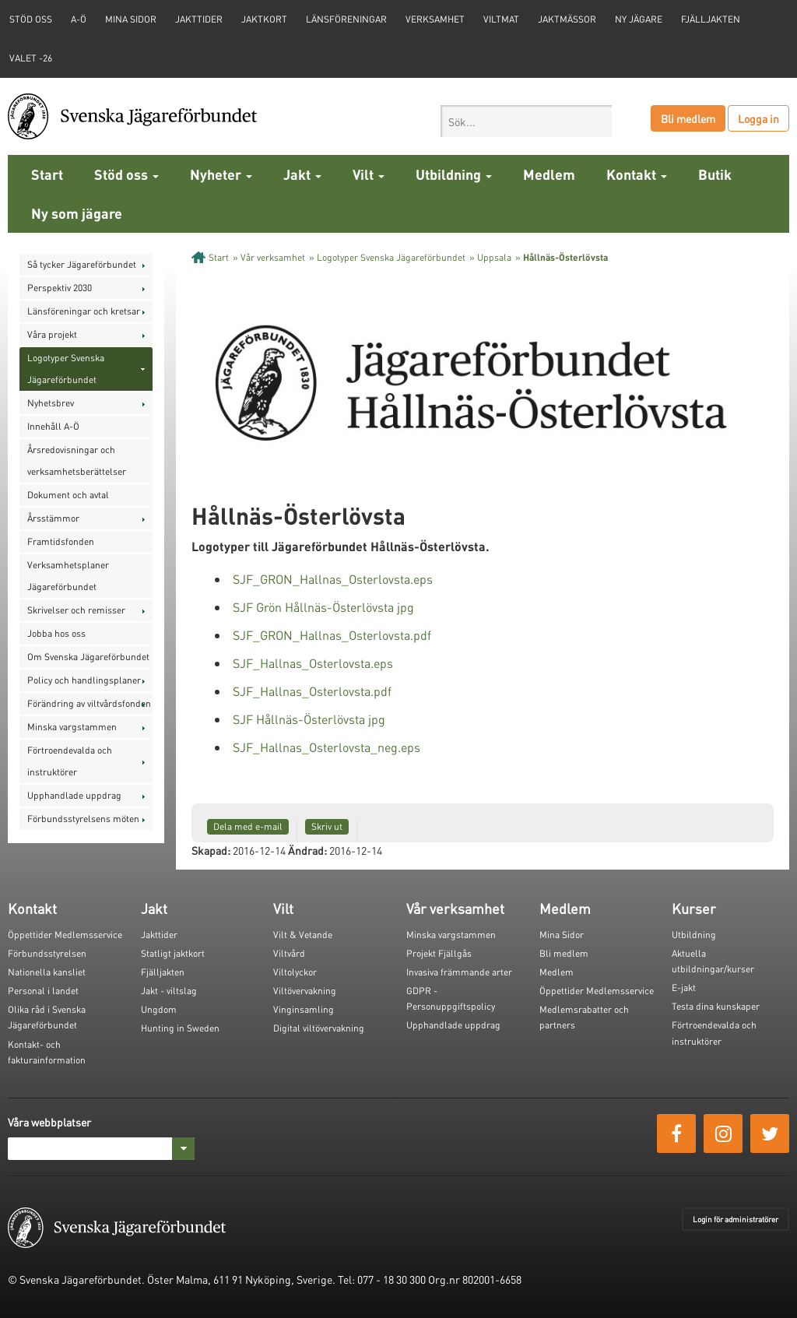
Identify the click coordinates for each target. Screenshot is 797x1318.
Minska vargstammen (72, 727)
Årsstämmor (53, 518)
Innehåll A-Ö (53, 426)
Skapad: (210, 850)
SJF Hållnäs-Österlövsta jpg (309, 719)
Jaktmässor (567, 19)
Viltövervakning (304, 990)
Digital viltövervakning (318, 1028)
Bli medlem (688, 118)
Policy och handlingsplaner (84, 680)
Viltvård (289, 953)
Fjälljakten (710, 19)
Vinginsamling (303, 1009)
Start (47, 174)
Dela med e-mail (248, 826)
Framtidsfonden (60, 541)
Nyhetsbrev (50, 403)
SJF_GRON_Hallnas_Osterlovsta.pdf (332, 635)
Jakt (302, 174)
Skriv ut (326, 826)
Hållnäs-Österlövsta (565, 257)
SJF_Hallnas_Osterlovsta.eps (313, 663)
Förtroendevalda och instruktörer (69, 761)
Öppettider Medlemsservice (65, 934)
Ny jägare (638, 19)
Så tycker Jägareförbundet (81, 264)
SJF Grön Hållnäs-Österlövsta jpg (323, 607)
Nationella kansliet (47, 972)
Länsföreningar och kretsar (83, 311)
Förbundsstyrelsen (47, 953)
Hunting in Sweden (180, 1028)
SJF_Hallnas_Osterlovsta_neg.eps (326, 747)
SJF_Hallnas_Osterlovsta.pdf (312, 691)
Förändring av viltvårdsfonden (89, 703)
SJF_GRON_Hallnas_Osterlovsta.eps (333, 579)
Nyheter (221, 174)
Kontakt (636, 174)
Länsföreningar (346, 19)
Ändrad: (307, 850)
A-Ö (78, 19)
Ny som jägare (76, 213)
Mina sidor (130, 19)
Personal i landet (43, 990)
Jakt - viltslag (169, 990)
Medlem (549, 174)
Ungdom (159, 1009)
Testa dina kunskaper (716, 1006)
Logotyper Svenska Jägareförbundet (65, 368)
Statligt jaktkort (173, 953)
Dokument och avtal (68, 495)
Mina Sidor (561, 934)
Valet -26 (30, 58)
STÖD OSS (30, 19)
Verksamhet (435, 19)
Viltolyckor (295, 972)
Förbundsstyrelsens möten (83, 818)
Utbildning (454, 174)
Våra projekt (52, 334)
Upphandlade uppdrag (74, 795)
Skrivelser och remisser (76, 610)
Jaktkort (264, 19)
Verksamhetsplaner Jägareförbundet (68, 575)
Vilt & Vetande (302, 934)
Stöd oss (126, 174)
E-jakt (684, 987)
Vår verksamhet (273, 257)
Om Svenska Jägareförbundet (88, 657)
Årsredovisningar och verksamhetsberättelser (76, 460)
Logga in (758, 118)
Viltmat (501, 19)
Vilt (368, 174)
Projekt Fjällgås (439, 953)
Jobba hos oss (56, 633)
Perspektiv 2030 (59, 287)
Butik (715, 174)
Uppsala (494, 257)
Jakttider (199, 19)
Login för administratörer (735, 1219)
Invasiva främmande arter (459, 972)
